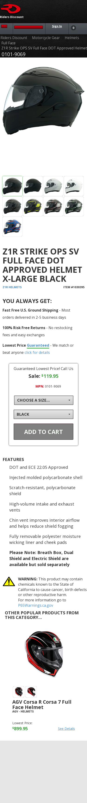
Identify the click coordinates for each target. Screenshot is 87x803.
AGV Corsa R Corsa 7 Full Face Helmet (41, 704)
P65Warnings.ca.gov (35, 605)
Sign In (57, 26)
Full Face (8, 43)
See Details (66, 728)
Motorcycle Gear (46, 37)
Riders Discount (13, 37)
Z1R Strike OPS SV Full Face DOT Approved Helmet (44, 48)
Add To (43, 432)
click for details (37, 352)
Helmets (72, 37)
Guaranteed (38, 345)
